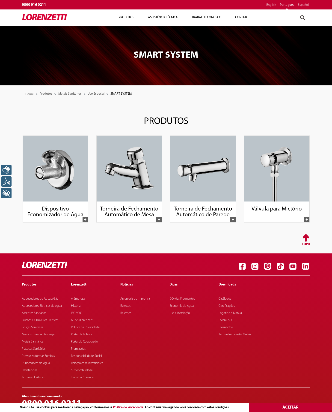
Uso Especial (96, 94)
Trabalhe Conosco (206, 17)
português (287, 5)
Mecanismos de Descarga (38, 334)
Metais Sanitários (70, 94)
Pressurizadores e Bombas (38, 356)
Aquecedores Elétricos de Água (42, 306)
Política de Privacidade (128, 407)
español (303, 5)
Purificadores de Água (36, 363)
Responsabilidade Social (86, 356)
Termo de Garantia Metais (235, 334)
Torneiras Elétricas (33, 377)
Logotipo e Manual (231, 313)
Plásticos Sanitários (33, 349)
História (75, 306)
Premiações (78, 349)
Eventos (125, 306)
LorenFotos (226, 327)
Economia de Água (181, 306)
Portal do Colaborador (85, 341)
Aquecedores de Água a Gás (40, 299)
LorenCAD (225, 320)
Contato (242, 17)
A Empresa (78, 299)
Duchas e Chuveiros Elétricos (40, 320)
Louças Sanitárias (32, 327)
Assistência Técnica (163, 17)
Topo (306, 244)
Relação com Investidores (87, 363)
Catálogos (225, 299)
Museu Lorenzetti (82, 320)
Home (29, 94)
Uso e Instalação (179, 313)
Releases (125, 313)
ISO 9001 (77, 313)
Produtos (126, 17)
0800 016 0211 (34, 5)
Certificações (227, 306)
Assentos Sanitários (34, 313)
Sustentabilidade (82, 370)
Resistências (29, 370)
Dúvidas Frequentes (182, 299)
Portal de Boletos (81, 334)
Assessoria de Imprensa (135, 299)
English (271, 5)
